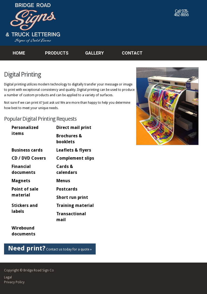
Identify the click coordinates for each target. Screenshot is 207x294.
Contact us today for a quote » (50, 248)
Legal (8, 277)
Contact (132, 53)
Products (55, 53)
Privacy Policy (14, 282)
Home (19, 53)
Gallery (94, 53)
